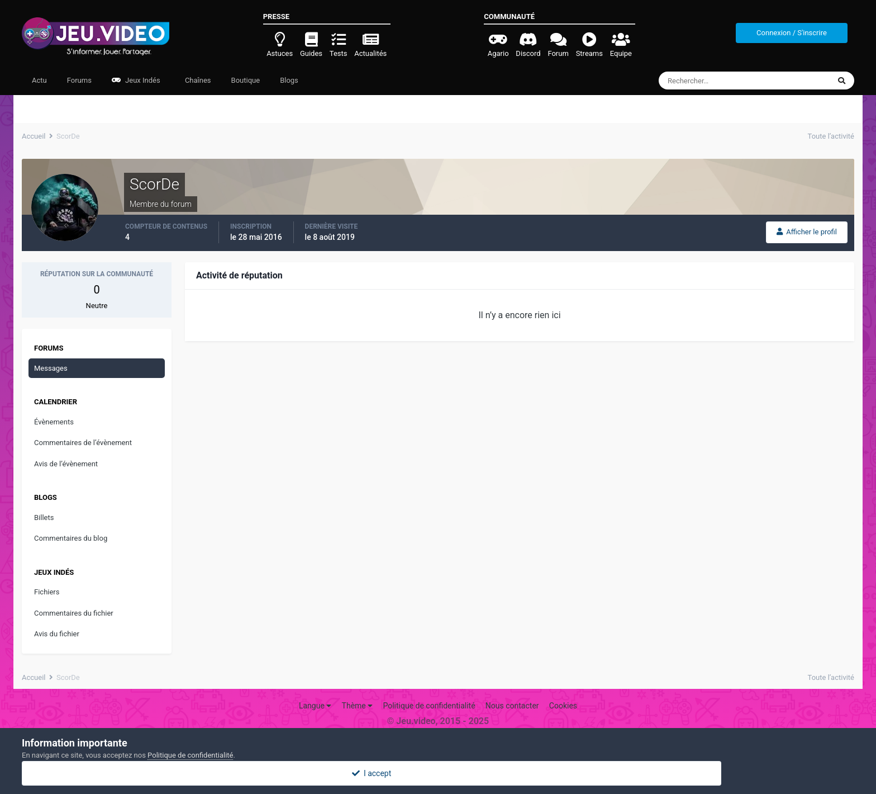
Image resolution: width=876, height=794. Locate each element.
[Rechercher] (714, 80)
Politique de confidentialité (429, 705)
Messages (51, 368)
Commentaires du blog (70, 538)
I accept (438, 773)
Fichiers (46, 592)
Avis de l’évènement (66, 464)
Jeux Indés (136, 80)
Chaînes (197, 80)
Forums (79, 80)
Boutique (245, 80)
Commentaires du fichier (73, 613)
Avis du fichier (56, 634)
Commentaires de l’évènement (83, 442)
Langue (315, 705)
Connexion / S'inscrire (791, 33)
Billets (44, 517)
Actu (39, 80)
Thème (357, 705)
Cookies (563, 705)
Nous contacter (512, 705)
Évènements (54, 422)
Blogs (289, 80)
